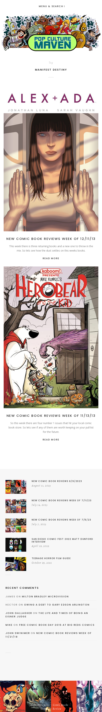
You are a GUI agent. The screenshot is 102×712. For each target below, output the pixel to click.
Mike (9, 625)
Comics (45, 709)
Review (57, 709)
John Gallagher (18, 613)
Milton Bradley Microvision (45, 596)
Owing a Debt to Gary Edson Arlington (57, 604)
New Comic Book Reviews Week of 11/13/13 (51, 415)
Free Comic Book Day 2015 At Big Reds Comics (57, 625)
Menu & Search (52, 6)
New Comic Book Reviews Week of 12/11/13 (50, 238)
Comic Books (60, 705)
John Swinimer (17, 633)
